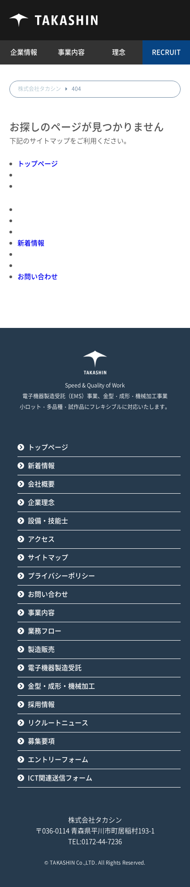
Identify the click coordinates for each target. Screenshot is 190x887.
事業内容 (41, 612)
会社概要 (41, 484)
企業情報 (23, 52)
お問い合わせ (37, 276)
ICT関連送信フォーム (60, 778)
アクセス (41, 539)
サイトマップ (48, 557)
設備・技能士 (48, 520)
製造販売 (41, 649)
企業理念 (41, 502)
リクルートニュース (58, 722)
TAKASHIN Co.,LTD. (73, 862)
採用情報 (41, 704)
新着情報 (30, 243)
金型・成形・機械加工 (61, 686)
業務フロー (44, 631)
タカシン (54, 20)
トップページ (37, 163)
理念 (118, 52)
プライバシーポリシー (61, 576)
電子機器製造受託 (55, 667)
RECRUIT (166, 52)
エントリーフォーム (58, 759)
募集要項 (41, 741)
